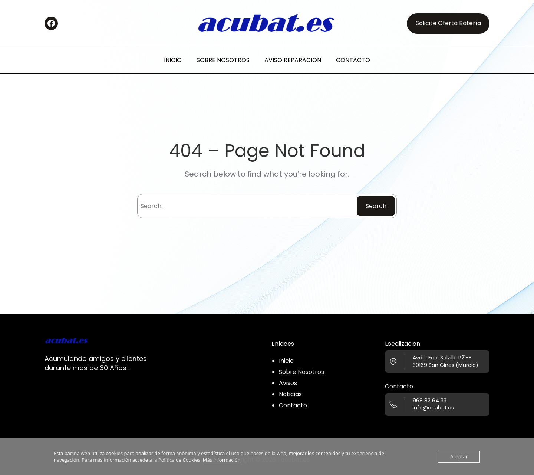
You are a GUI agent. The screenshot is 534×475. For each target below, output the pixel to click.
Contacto (293, 405)
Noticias (290, 394)
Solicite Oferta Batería (448, 23)
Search (376, 206)
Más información (222, 459)
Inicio (286, 361)
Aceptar (459, 456)
